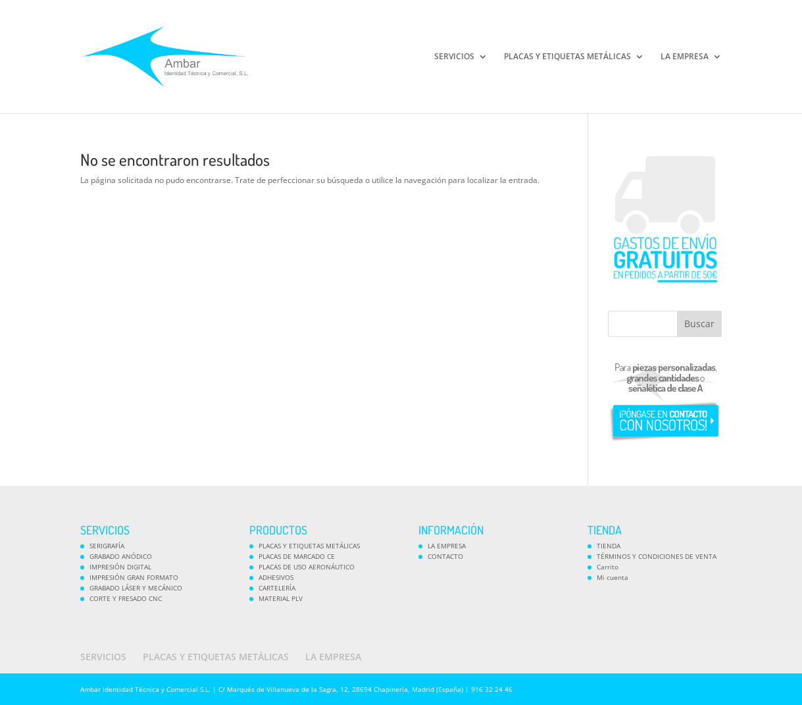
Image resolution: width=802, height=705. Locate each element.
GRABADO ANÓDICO (120, 556)
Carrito (607, 566)
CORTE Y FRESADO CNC (125, 598)
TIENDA (608, 545)
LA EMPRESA (685, 57)
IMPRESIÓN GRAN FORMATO (133, 577)
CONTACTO (445, 556)
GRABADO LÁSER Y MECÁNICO (135, 587)
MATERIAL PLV (281, 598)
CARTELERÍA (277, 587)
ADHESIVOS (276, 577)
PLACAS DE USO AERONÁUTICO (307, 566)
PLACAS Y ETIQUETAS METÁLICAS (567, 57)
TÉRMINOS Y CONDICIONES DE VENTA (656, 556)
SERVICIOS (454, 57)
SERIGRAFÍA (106, 545)
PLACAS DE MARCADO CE (297, 556)
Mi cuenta (612, 577)
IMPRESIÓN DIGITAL (120, 566)
